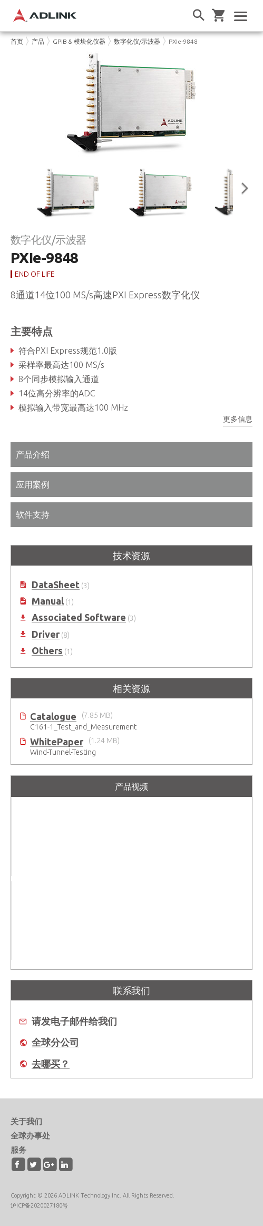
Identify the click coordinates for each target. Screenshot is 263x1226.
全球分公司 (55, 1042)
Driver (46, 634)
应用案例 (33, 484)
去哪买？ (51, 1064)
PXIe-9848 (183, 41)
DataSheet (56, 585)
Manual (48, 601)
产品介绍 (33, 454)
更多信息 (237, 419)
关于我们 (26, 1121)
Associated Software (79, 617)
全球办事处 (30, 1135)
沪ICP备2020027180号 (39, 1205)
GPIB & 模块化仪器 (79, 41)
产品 (38, 41)
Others (47, 651)
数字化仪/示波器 (137, 41)
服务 (18, 1149)
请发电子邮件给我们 (74, 1021)
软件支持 (33, 514)
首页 (17, 41)
